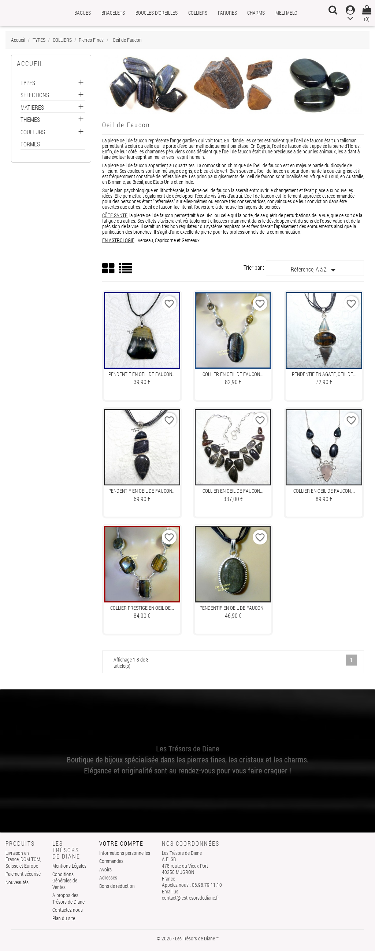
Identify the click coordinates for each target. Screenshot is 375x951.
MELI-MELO (286, 12)
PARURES (227, 12)
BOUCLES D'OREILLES (156, 12)
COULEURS (33, 132)
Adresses (108, 877)
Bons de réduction (117, 885)
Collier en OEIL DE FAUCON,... (324, 490)
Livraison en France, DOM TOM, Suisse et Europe (23, 859)
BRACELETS (113, 12)
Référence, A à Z (315, 270)
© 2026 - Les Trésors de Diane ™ (188, 938)
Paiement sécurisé (23, 873)
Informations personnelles (124, 852)
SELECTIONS (35, 95)
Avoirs (105, 869)
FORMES (30, 144)
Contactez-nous (67, 909)
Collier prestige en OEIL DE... (142, 607)
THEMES (30, 119)
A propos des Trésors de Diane (68, 898)
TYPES (28, 83)
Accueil (30, 63)
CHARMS (256, 12)
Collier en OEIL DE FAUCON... (233, 374)
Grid (108, 268)
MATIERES (32, 107)
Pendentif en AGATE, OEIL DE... (324, 374)
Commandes (111, 860)
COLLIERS (197, 12)
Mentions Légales (69, 865)
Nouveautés (17, 882)
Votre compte (121, 843)
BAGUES (82, 12)
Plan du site (63, 918)
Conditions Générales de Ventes (64, 880)
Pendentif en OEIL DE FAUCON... (141, 374)
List (126, 271)
